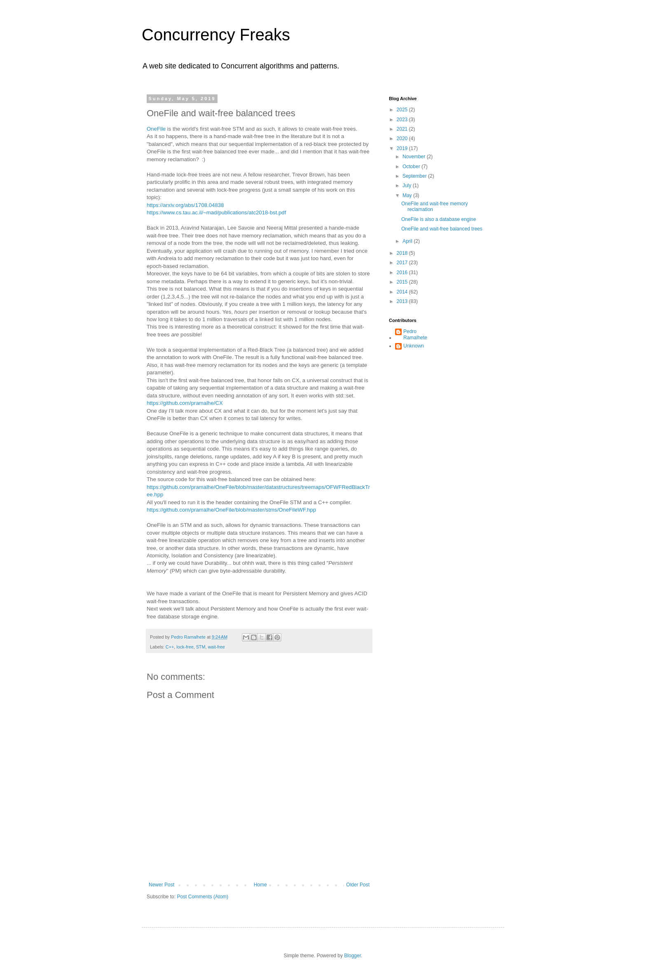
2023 (403, 119)
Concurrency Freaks (216, 35)
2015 (403, 282)
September (415, 176)
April (408, 241)
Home (260, 885)
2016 (403, 272)
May (408, 195)
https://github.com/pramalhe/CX (185, 403)
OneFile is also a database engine (438, 219)
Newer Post (161, 885)
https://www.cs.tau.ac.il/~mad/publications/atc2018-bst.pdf (216, 212)
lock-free (184, 646)
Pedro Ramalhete (415, 334)
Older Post (358, 885)
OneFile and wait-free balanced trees (441, 229)
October (412, 166)
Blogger (352, 956)
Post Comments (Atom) (202, 897)
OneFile (156, 129)
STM (201, 646)
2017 (403, 262)
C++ (170, 646)
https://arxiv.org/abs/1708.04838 (185, 205)
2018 (403, 253)
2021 (403, 129)
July (408, 185)
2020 (403, 138)
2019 (403, 148)
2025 (403, 110)
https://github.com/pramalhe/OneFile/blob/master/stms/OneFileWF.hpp (231, 510)
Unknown (413, 346)
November (415, 157)
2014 (403, 292)
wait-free (216, 646)
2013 (403, 301)
